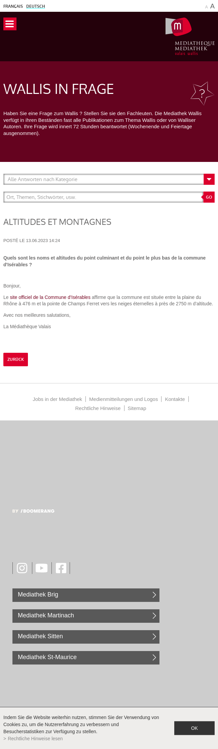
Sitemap (137, 408)
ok (194, 728)
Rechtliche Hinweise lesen (35, 738)
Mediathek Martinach (46, 615)
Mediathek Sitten (40, 636)
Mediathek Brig (38, 594)
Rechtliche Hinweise (97, 408)
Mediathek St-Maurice (47, 657)
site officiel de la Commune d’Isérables (50, 297)
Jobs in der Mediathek (57, 399)
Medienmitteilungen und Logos (123, 399)
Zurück (15, 359)
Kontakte (175, 399)
